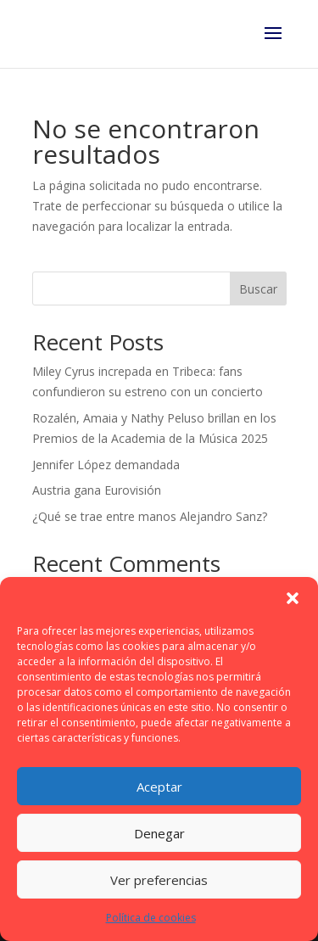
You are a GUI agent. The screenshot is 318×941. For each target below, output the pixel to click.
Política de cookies (151, 917)
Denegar (159, 833)
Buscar (258, 289)
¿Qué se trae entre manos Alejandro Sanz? (149, 516)
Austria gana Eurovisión (96, 490)
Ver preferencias (159, 879)
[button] (292, 598)
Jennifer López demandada (106, 464)
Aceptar (159, 786)
